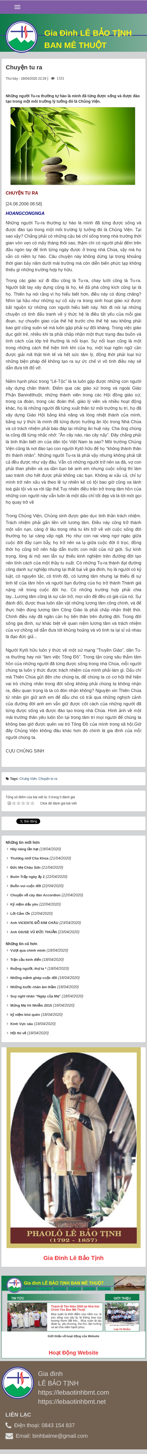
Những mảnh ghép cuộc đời (33, 978)
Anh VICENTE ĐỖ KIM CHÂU (34, 923)
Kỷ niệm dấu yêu (24, 904)
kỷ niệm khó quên (25, 1015)
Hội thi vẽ (18, 1033)
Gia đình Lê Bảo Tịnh (73, 1258)
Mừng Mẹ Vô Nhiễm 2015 (31, 1005)
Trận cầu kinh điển (25, 960)
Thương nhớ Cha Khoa (29, 858)
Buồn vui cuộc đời (25, 886)
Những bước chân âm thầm (33, 987)
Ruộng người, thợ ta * (28, 969)
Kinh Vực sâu (21, 1024)
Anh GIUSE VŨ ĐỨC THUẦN (33, 932)
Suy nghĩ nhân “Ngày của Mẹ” (35, 996)
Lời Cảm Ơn (20, 914)
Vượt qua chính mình (28, 950)
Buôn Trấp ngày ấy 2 (27, 877)
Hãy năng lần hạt (24, 849)
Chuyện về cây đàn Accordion (35, 895)
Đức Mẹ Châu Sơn (25, 867)
